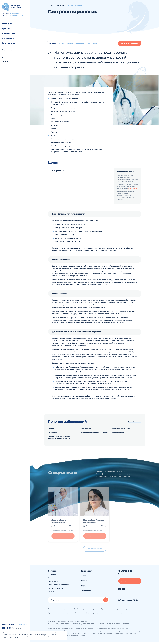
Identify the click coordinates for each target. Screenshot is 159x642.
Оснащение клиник (55, 588)
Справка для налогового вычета (98, 613)
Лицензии (52, 574)
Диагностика (8, 33)
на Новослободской (16, 16)
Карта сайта (117, 613)
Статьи (84, 586)
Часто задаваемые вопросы (58, 585)
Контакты (5, 61)
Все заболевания (134, 422)
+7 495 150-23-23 (8, 624)
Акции (4, 58)
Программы (8, 38)
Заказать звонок (22, 624)
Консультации (58, 171)
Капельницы (8, 43)
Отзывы (51, 578)
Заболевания (86, 591)
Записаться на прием (129, 43)
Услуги (61, 43)
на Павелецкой (14, 14)
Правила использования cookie (60, 613)
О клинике (52, 571)
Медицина (7, 24)
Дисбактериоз (85, 429)
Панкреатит (52, 433)
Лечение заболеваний (75, 43)
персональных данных (10, 637)
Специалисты (7, 50)
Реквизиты (79, 613)
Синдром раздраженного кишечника (94, 433)
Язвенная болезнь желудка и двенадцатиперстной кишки (59, 438)
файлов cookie (52, 636)
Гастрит (51, 429)
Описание (52, 43)
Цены (4, 54)
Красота (6, 29)
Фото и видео (53, 581)
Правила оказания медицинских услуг (115, 609)
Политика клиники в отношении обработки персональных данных (73, 609)
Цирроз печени (118, 433)
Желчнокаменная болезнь (122, 429)
